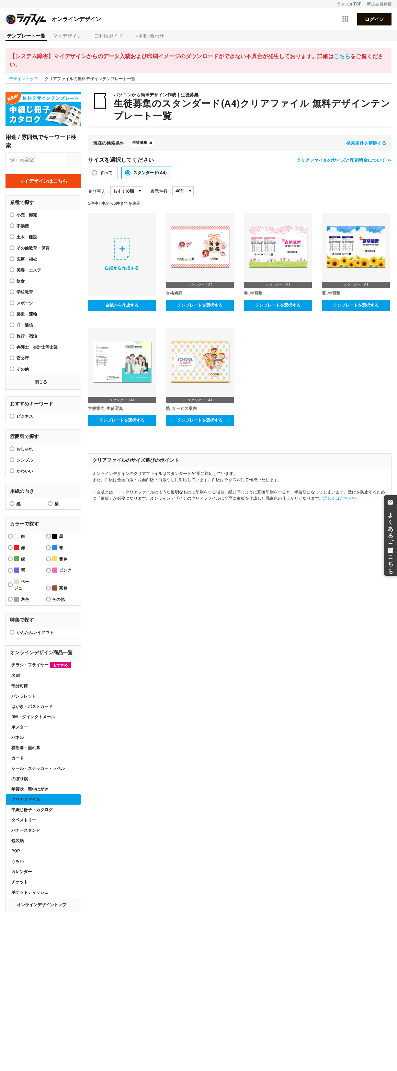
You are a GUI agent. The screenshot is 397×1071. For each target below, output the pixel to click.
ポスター (19, 727)
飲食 (20, 281)
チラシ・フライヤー (41, 665)
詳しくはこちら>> (340, 498)
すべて (106, 172)
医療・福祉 (26, 259)
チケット (19, 882)
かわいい (24, 471)
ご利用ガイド (108, 36)
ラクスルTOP (349, 4)
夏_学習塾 (331, 293)
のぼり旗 (19, 778)
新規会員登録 (379, 4)
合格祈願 (174, 293)
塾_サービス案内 (181, 408)
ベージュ (21, 585)
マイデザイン (67, 36)
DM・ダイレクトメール (33, 716)
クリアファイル (25, 799)
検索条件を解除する (366, 143)
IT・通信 (24, 325)
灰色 (21, 599)
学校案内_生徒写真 (105, 408)
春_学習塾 (253, 293)
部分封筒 (19, 685)
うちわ (17, 861)
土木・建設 (26, 237)
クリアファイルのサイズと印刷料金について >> (344, 160)
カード (17, 758)
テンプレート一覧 (26, 36)
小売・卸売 (26, 215)
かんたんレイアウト (35, 632)
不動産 (22, 226)
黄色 (59, 558)
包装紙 (17, 840)
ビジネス (24, 416)
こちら (342, 56)
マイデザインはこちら (43, 181)
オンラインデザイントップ (41, 904)
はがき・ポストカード (32, 706)
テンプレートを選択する (200, 305)
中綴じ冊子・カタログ (32, 809)
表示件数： (161, 191)
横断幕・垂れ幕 (25, 747)
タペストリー (23, 820)
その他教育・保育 (32, 248)
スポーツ (24, 303)
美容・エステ (28, 270)
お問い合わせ (149, 36)
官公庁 (22, 358)
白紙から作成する (121, 305)
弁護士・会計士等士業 (37, 347)
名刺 (15, 675)
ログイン (374, 19)
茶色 (59, 588)
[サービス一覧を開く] (345, 19)
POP (15, 851)
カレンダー (21, 871)
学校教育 (24, 292)
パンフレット (23, 696)
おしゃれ (24, 449)
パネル (17, 737)
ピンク (61, 570)
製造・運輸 (26, 314)
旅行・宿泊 (26, 336)
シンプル (24, 460)
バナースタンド (25, 830)
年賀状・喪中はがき (29, 789)
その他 (22, 369)
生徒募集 (139, 142)
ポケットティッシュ (29, 892)
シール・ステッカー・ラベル (38, 768)
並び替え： (99, 191)
